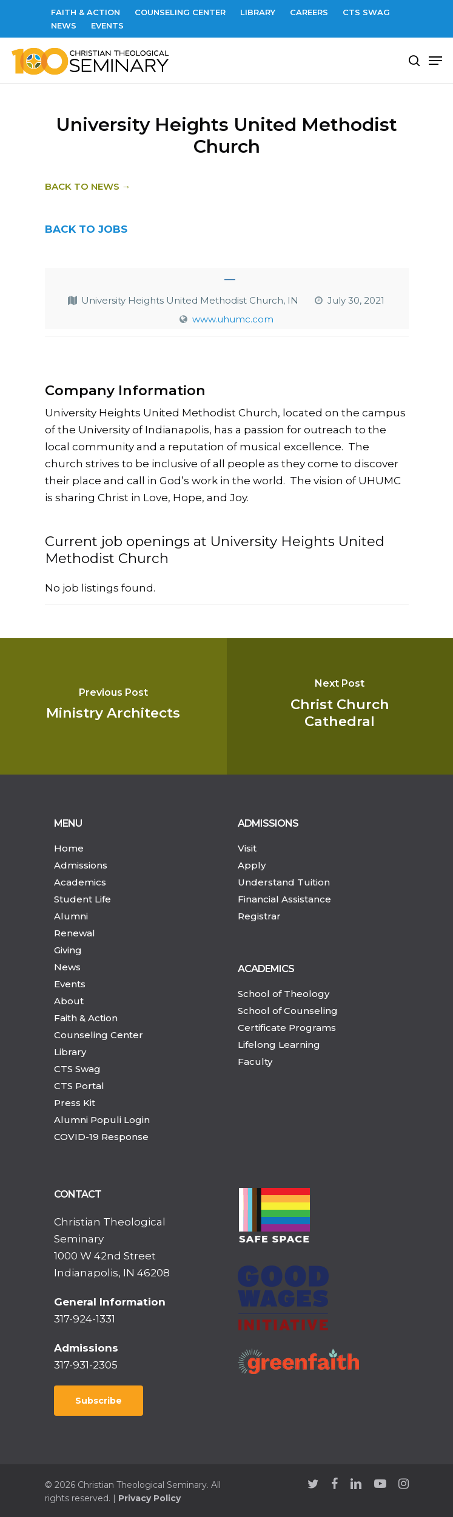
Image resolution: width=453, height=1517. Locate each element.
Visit (247, 848)
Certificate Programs (287, 1027)
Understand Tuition (284, 882)
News (67, 967)
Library (70, 1052)
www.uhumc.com (232, 319)
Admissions (80, 865)
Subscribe (98, 1400)
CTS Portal (79, 1086)
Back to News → (88, 186)
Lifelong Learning (279, 1044)
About (69, 1001)
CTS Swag (77, 1069)
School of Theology (283, 993)
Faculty (255, 1061)
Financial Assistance (284, 899)
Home (69, 848)
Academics (80, 882)
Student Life (82, 899)
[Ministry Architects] (113, 706)
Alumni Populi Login (102, 1119)
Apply (252, 865)
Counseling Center (98, 1035)
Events (70, 984)
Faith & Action (86, 1018)
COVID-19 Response (101, 1136)
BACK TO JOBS (86, 229)
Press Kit (74, 1103)
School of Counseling (288, 1010)
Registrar (259, 916)
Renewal (74, 933)
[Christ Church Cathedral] (340, 706)
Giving (68, 950)
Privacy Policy (149, 1498)
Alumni (71, 916)
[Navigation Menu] (435, 61)
